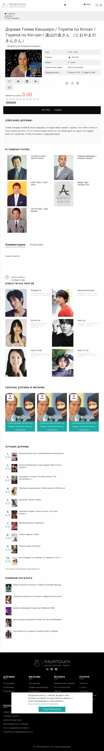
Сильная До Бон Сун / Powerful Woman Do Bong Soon (41, 453)
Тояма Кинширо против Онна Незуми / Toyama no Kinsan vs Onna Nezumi (20, 426)
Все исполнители (62, 687)
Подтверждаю (52, 709)
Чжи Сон (81, 320)
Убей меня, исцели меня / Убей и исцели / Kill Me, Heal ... (42, 489)
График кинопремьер (38, 687)
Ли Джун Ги (36, 290)
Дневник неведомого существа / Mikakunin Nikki (34, 608)
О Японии (83, 691)
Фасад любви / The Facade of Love (40, 356)
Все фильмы (34, 683)
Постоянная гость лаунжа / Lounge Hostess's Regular (35, 631)
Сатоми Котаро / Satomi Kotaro (38, 157)
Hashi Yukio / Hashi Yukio (39, 183)
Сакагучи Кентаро (85, 290)
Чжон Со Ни (82, 350)
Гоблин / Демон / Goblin (29, 534)
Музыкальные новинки (64, 683)
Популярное (8, 691)
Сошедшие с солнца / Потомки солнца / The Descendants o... (37, 477)
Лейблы (57, 691)
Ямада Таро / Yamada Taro (83, 183)
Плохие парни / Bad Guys (30, 546)
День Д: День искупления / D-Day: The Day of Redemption (37, 619)
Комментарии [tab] (15, 244)
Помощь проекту (11, 716)
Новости (83, 683)
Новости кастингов (19, 283)
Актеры (46, 109)
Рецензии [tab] (36, 244)
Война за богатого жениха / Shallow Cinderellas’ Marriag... (37, 585)
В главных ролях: (17, 149)
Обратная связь (10, 712)
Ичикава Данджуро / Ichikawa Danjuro (86, 157)
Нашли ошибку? (18, 277)
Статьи (82, 687)
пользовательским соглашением (43, 704)
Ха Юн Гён (35, 320)
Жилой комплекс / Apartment (37, 326)
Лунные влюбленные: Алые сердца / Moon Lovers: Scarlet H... (40, 466)
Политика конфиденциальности (18, 731)
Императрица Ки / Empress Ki (31, 523)
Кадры (58, 109)
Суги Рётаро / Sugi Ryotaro (39, 209)
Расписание (8, 687)
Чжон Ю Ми (36, 350)
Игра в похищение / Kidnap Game (41, 294)
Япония (75, 57)
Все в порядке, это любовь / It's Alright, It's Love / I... (40, 557)
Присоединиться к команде (15, 724)
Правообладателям (12, 720)
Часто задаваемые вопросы (16, 727)
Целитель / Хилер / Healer (30, 499)
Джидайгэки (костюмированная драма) (23, 46)
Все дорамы (8, 683)
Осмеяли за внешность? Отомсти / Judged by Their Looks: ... (38, 596)
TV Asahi (71, 62)
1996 (75, 52)
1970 (70, 52)
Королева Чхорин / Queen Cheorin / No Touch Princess (38, 512)
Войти (87, 4)
